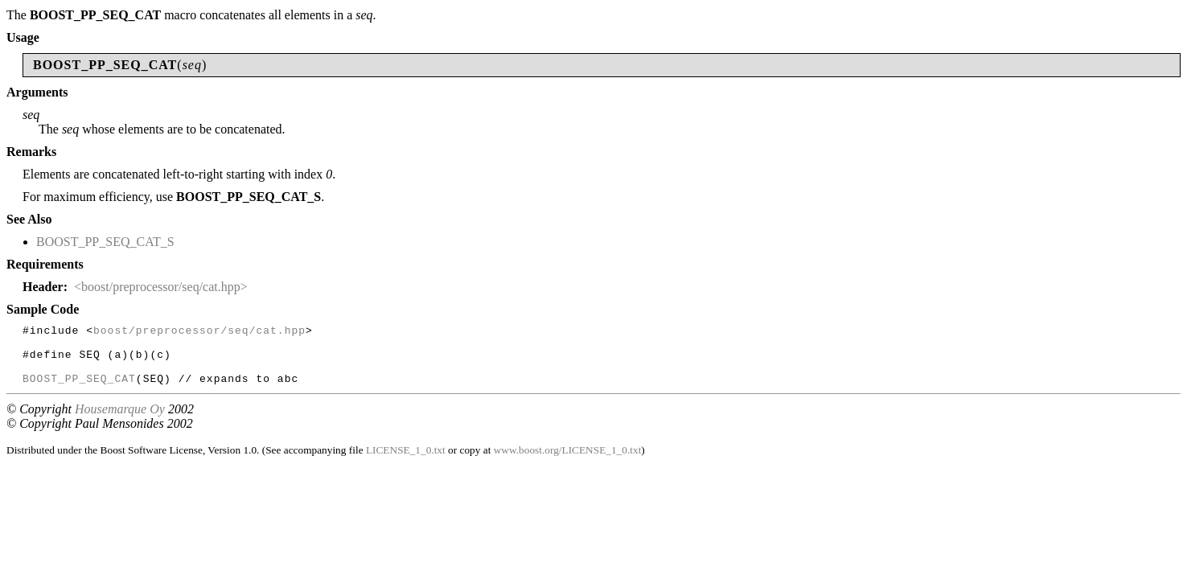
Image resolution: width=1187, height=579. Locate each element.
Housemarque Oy (120, 421)
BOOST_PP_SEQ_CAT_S (105, 241)
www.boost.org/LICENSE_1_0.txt (568, 462)
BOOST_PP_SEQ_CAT (79, 390)
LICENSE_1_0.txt (406, 462)
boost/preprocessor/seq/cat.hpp (199, 332)
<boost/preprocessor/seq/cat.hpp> (161, 287)
